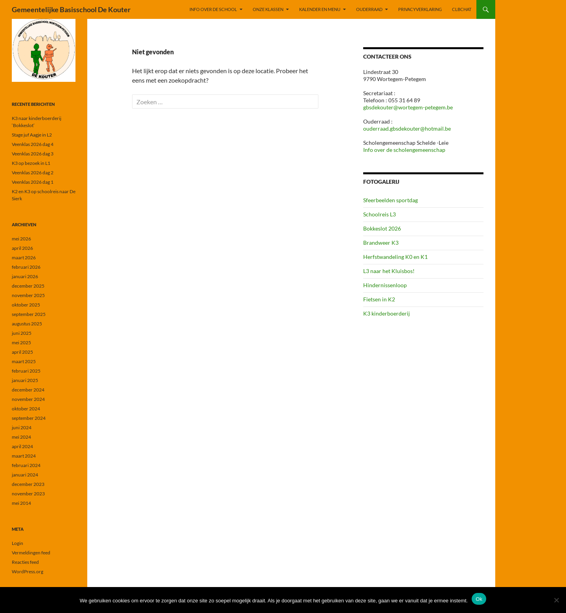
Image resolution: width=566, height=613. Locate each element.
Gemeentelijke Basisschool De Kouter (71, 9)
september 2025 (29, 314)
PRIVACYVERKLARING (420, 9)
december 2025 (28, 286)
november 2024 (28, 399)
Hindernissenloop (385, 285)
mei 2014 (21, 503)
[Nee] (556, 600)
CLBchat (461, 9)
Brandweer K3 (381, 242)
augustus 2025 (27, 324)
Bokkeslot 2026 (382, 228)
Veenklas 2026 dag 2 (32, 172)
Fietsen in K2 (379, 299)
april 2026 (22, 248)
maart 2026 (24, 257)
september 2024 (29, 418)
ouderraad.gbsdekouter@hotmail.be (407, 128)
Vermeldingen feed (31, 553)
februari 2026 (26, 267)
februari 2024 (26, 465)
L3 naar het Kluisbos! (389, 271)
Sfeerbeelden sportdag (390, 200)
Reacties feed (25, 562)
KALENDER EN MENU (319, 9)
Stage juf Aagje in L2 (32, 135)
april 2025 (22, 352)
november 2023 (28, 494)
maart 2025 (24, 361)
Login (17, 543)
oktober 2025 (26, 305)
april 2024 (22, 446)
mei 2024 (21, 437)
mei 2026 (21, 239)
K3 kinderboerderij (386, 313)
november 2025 (28, 295)
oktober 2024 (26, 409)
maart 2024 (24, 456)
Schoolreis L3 (379, 214)
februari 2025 (26, 371)
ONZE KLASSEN (268, 9)
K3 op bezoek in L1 (31, 163)
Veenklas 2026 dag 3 (32, 154)
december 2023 (28, 484)
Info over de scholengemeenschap (404, 149)
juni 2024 (21, 427)
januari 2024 (25, 475)
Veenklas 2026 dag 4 (32, 144)
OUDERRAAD (369, 9)
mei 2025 (21, 342)
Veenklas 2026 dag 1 (32, 182)
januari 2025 (25, 380)
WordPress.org (27, 571)
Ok (479, 599)
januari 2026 (25, 276)
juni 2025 (21, 333)
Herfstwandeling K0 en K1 (395, 256)
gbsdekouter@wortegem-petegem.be (408, 107)
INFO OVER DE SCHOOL (213, 9)
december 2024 (28, 390)
